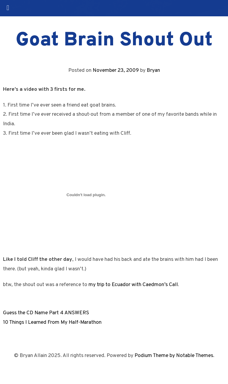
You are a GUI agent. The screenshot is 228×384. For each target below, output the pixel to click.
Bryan (153, 70)
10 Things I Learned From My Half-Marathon (52, 322)
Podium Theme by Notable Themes (173, 355)
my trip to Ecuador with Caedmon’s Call (133, 284)
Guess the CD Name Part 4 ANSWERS (46, 313)
